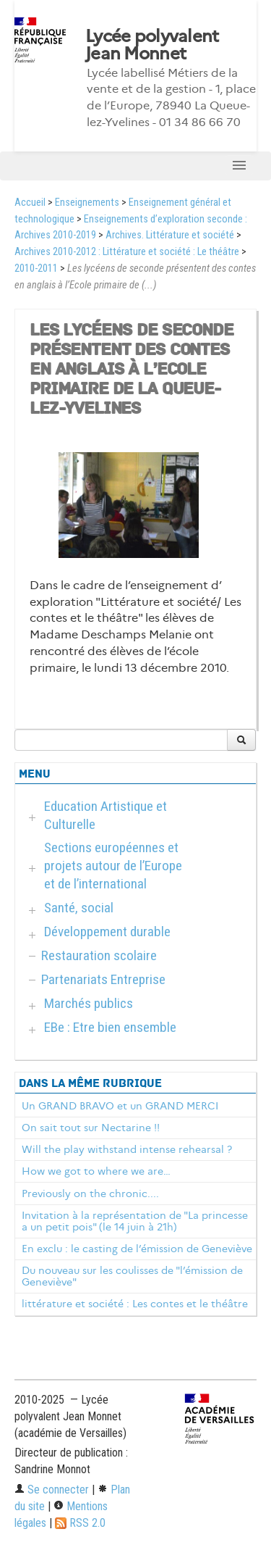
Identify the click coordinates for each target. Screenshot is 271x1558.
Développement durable (107, 931)
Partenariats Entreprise (103, 979)
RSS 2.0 (80, 1523)
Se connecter (51, 1489)
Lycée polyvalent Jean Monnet (151, 45)
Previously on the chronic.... (90, 1193)
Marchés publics (88, 1003)
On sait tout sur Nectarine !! (91, 1127)
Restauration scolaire (99, 955)
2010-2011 (36, 268)
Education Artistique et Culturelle (105, 815)
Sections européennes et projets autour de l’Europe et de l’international (113, 865)
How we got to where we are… (96, 1171)
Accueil (30, 202)
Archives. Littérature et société (170, 235)
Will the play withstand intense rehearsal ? (127, 1149)
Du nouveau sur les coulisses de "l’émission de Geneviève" (132, 1276)
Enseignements (87, 202)
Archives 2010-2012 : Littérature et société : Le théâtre (126, 252)
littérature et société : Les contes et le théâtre (135, 1303)
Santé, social (78, 907)
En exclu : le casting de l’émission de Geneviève (137, 1248)
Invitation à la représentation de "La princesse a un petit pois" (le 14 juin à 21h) (135, 1221)
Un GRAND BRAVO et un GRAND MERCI (120, 1105)
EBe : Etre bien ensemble (110, 1027)
